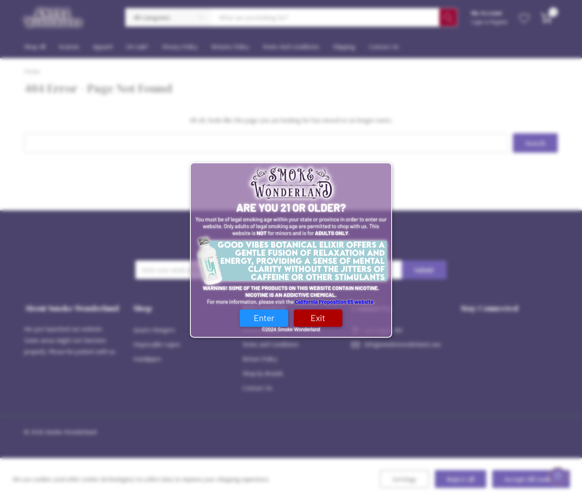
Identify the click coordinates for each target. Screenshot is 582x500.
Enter (264, 318)
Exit (318, 318)
